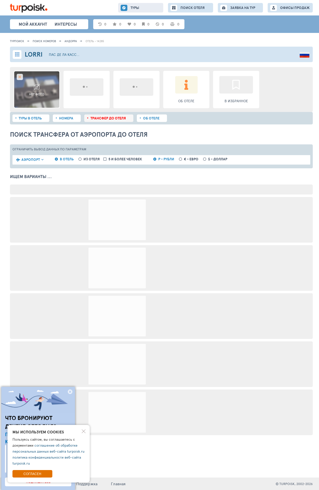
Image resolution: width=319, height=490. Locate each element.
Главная (118, 484)
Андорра (71, 41)
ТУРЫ (135, 7)
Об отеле (151, 118)
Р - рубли (166, 159)
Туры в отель (30, 118)
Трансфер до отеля (108, 118)
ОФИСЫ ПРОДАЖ (295, 7)
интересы (66, 24)
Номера (66, 118)
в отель (67, 159)
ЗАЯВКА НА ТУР (242, 7)
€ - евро (191, 159)
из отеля (91, 159)
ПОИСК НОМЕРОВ (44, 41)
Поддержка (86, 484)
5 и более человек (125, 159)
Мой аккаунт (33, 24)
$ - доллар (217, 159)
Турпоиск (17, 41)
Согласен (32, 473)
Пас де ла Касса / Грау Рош (65, 54)
